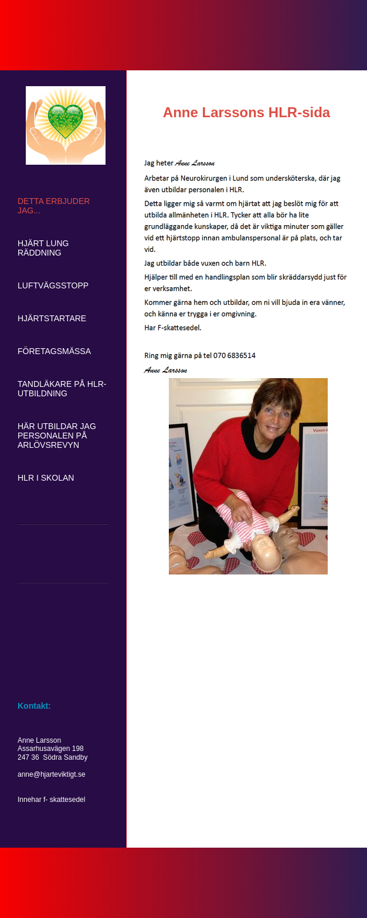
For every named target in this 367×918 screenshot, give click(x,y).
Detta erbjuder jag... (54, 205)
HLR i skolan (46, 477)
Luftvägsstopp (53, 285)
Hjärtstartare (52, 318)
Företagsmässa (54, 351)
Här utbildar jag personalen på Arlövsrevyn (57, 435)
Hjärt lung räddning (43, 248)
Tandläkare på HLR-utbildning (62, 388)
